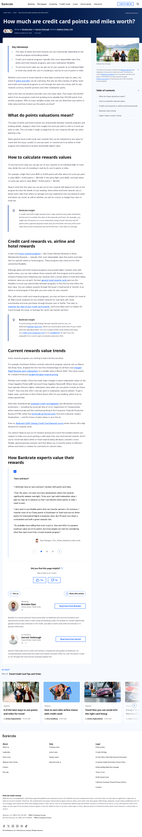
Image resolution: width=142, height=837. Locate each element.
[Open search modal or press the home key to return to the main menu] (137, 4)
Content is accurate (102, 79)
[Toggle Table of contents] (138, 90)
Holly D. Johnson (134, 719)
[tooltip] (62, 568)
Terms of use (100, 772)
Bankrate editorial (126, 70)
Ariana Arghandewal (13, 719)
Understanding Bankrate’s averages (107, 767)
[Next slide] (59, 551)
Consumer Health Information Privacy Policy (110, 762)
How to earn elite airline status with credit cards (61, 711)
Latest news (53, 752)
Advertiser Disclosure (132, 13)
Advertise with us (55, 762)
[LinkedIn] (17, 826)
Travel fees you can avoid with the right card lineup (101, 711)
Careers (5, 767)
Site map (6, 772)
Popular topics (54, 757)
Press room (7, 757)
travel (14, 12)
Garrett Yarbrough (42, 29)
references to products (108, 74)
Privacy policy (100, 747)
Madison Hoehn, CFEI (65, 29)
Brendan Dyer (27, 29)
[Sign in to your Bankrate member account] (125, 4)
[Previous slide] (34, 551)
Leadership (6, 752)
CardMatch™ (55, 333)
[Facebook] (4, 826)
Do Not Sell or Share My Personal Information (111, 757)
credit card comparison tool (33, 333)
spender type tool (35, 327)
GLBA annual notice (102, 777)
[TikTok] (26, 826)
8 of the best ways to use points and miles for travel (21, 711)
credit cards (7, 12)
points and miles (23, 81)
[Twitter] (8, 826)
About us (6, 747)
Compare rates (54, 747)
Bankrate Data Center (10, 762)
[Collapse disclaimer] (138, 70)
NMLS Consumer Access (37, 815)
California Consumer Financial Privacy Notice (111, 782)
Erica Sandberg (52, 719)
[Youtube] (21, 826)
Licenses (99, 787)
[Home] (7, 4)
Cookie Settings (101, 752)
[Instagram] (13, 826)
